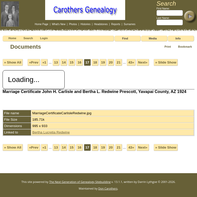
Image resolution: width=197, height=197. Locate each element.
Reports (115, 24)
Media (153, 38)
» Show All (12, 62)
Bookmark (185, 46)
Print (167, 46)
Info (178, 38)
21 (119, 62)
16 (79, 62)
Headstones (100, 24)
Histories (86, 24)
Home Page (41, 24)
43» (131, 62)
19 (103, 62)
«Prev (33, 62)
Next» (142, 62)
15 (72, 62)
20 (111, 62)
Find (125, 38)
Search (28, 38)
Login (44, 38)
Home (12, 38)
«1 (44, 62)
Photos (73, 24)
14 (64, 62)
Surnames (129, 24)
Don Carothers (107, 188)
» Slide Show (165, 62)
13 (56, 62)
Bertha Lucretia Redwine (51, 132)
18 (95, 62)
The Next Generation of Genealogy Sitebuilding (80, 182)
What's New (58, 24)
